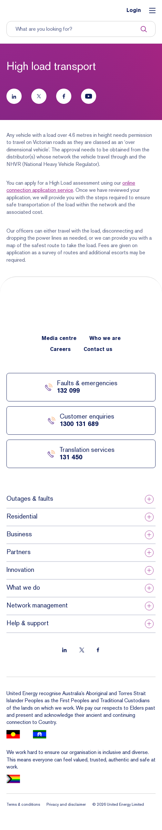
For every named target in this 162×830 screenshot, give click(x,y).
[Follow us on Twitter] (38, 96)
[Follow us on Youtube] (88, 96)
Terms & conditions (23, 804)
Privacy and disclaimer (66, 804)
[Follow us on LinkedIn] (14, 96)
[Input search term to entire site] (78, 29)
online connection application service (70, 186)
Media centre (59, 338)
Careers (60, 349)
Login (134, 10)
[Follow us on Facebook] (63, 96)
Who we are (105, 338)
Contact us (98, 349)
